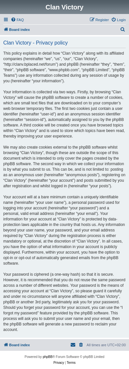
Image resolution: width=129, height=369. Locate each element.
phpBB (47, 357)
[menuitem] (17, 20)
